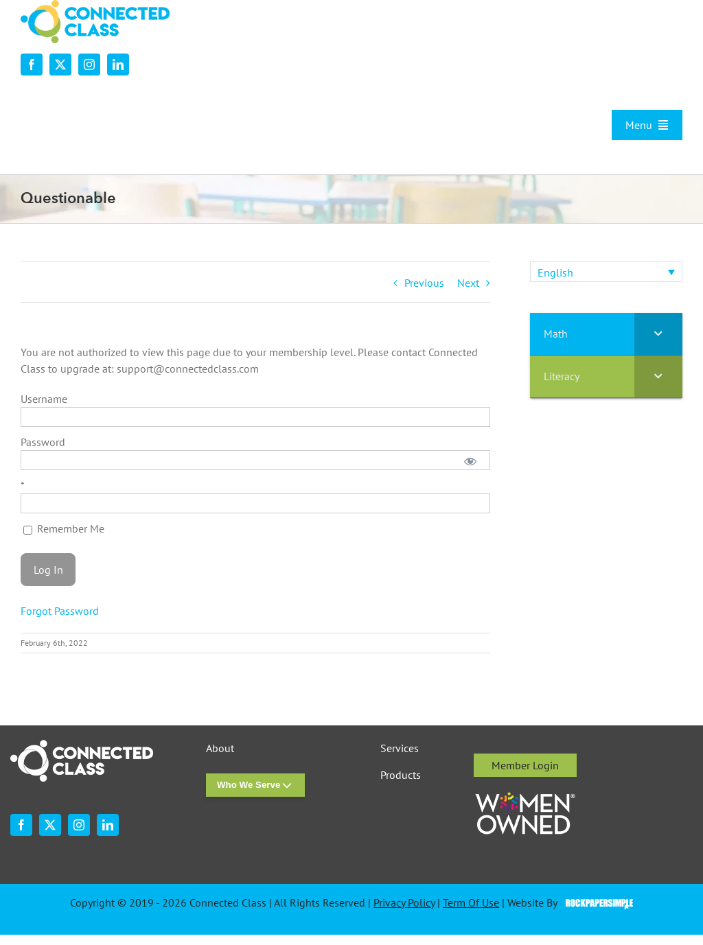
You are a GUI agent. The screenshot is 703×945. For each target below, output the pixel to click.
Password (43, 442)
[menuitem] (606, 271)
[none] (606, 271)
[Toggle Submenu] (658, 334)
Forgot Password (60, 611)
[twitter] (60, 64)
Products (400, 775)
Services (399, 748)
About (220, 748)
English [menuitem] (555, 272)
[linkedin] (118, 64)
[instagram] (89, 64)
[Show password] (470, 460)
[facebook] (32, 64)
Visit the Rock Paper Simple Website (596, 903)
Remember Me (63, 528)
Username (44, 399)
